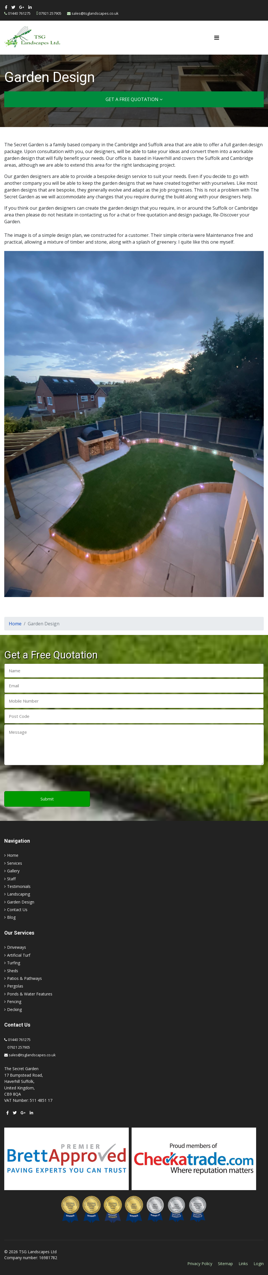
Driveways (16, 947)
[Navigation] (216, 38)
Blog (11, 917)
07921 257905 (50, 13)
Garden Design (20, 902)
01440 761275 (19, 13)
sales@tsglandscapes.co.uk (95, 13)
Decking (14, 1009)
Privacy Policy (199, 1263)
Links (243, 1263)
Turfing (13, 962)
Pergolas (15, 986)
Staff (11, 878)
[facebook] (6, 7)
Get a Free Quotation (134, 99)
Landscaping (18, 894)
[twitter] (13, 7)
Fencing (14, 1001)
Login (259, 1263)
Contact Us (17, 909)
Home (12, 855)
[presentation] (47, 779)
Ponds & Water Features (29, 994)
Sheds (12, 970)
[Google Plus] (21, 7)
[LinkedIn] (30, 7)
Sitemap (225, 1263)
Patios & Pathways (24, 978)
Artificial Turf (18, 955)
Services (14, 863)
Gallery (13, 870)
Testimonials (19, 886)
